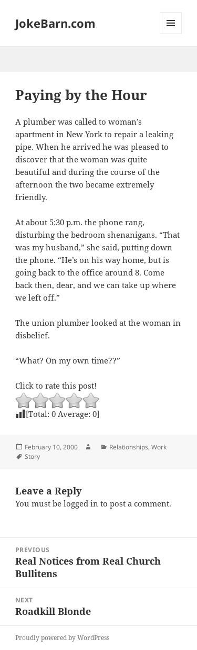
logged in (81, 503)
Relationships (128, 447)
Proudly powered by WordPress (62, 637)
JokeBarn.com (55, 23)
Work (159, 447)
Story (32, 456)
